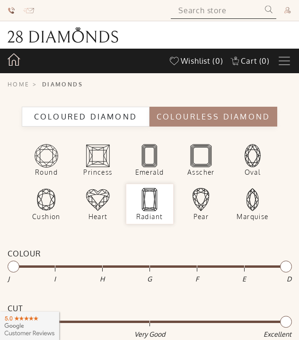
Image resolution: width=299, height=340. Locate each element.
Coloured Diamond (85, 116)
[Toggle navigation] (284, 61)
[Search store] (216, 10)
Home (19, 84)
